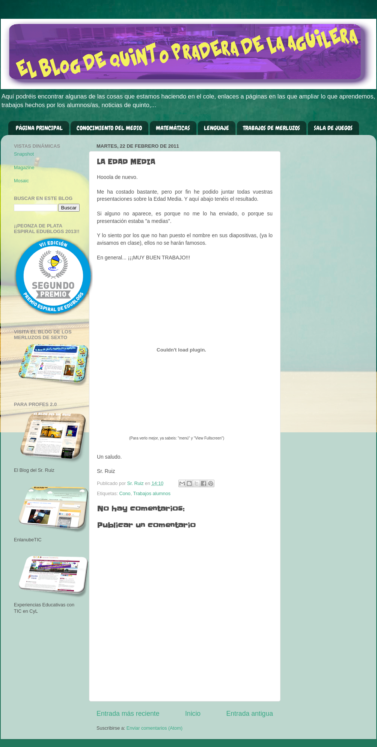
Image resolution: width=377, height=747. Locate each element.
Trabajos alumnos (151, 493)
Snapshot (24, 154)
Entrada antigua (249, 713)
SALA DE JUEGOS (333, 128)
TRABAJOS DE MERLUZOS (271, 128)
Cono (125, 493)
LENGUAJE (216, 128)
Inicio (193, 713)
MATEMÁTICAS (173, 128)
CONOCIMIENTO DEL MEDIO (109, 128)
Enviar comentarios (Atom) (154, 728)
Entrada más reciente (128, 713)
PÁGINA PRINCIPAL (39, 128)
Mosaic (21, 180)
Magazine (24, 167)
